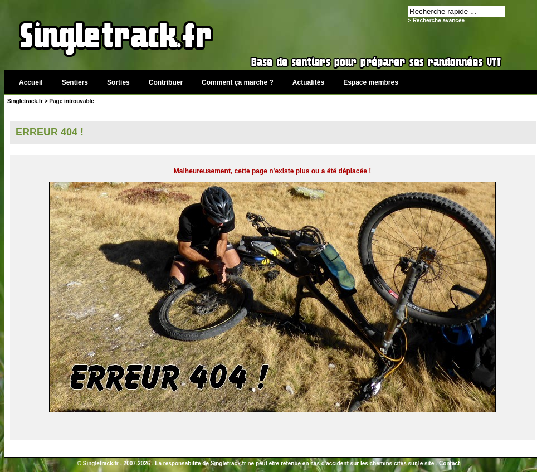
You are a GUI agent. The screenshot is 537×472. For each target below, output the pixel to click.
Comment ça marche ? (238, 82)
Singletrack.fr (25, 101)
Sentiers (75, 82)
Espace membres (370, 82)
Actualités (308, 82)
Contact (449, 463)
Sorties (118, 82)
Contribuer (166, 82)
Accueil (31, 82)
